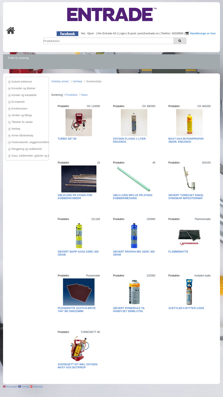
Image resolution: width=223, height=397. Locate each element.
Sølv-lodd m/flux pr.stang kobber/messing (132, 197)
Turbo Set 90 (67, 138)
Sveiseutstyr (94, 81)
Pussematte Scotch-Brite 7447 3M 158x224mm (77, 310)
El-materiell (18, 101)
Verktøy (15, 128)
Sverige (23, 386)
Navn (84, 94)
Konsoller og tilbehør (23, 88)
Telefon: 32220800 (172, 33)
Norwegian (10, 386)
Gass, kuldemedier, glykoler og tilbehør (29, 155)
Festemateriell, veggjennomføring (29, 142)
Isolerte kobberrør (21, 81)
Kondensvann (19, 108)
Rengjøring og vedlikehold (26, 149)
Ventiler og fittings (21, 115)
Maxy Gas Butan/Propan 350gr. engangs (185, 140)
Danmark (36, 386)
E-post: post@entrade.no (143, 33)
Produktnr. (72, 94)
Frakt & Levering (18, 58)
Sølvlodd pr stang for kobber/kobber (75, 197)
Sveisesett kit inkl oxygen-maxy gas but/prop (78, 366)
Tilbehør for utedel (22, 122)
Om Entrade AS (107, 33)
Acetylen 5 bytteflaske (186, 308)
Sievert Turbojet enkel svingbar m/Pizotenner (186, 197)
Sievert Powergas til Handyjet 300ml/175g (129, 310)
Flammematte (178, 251)
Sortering (57, 94)
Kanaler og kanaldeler (24, 95)
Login (122, 33)
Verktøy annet (60, 81)
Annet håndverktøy (22, 135)
